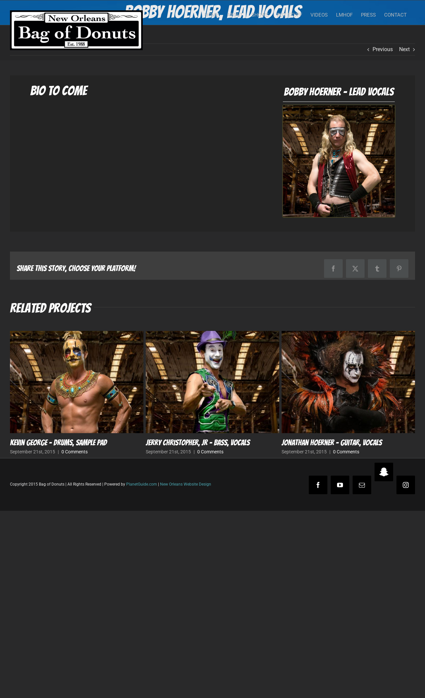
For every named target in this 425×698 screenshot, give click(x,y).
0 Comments (74, 451)
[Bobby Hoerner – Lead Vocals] (339, 108)
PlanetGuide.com (141, 484)
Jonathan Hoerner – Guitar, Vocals (332, 442)
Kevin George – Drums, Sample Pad (58, 442)
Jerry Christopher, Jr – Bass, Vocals (198, 442)
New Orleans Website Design (185, 484)
